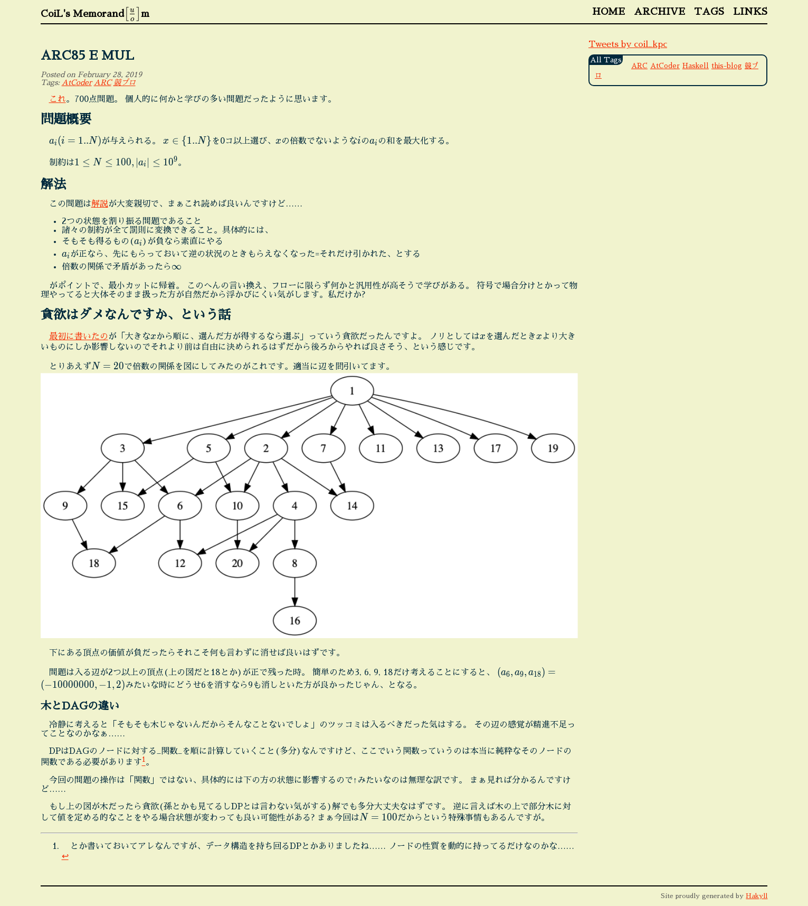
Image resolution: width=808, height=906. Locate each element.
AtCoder (77, 82)
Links (750, 11)
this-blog (726, 65)
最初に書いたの (78, 336)
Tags (709, 11)
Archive (659, 11)
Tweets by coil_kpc (627, 44)
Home (608, 11)
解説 (99, 204)
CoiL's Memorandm (95, 13)
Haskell (695, 65)
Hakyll (756, 896)
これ (57, 99)
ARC (102, 82)
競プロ (124, 82)
